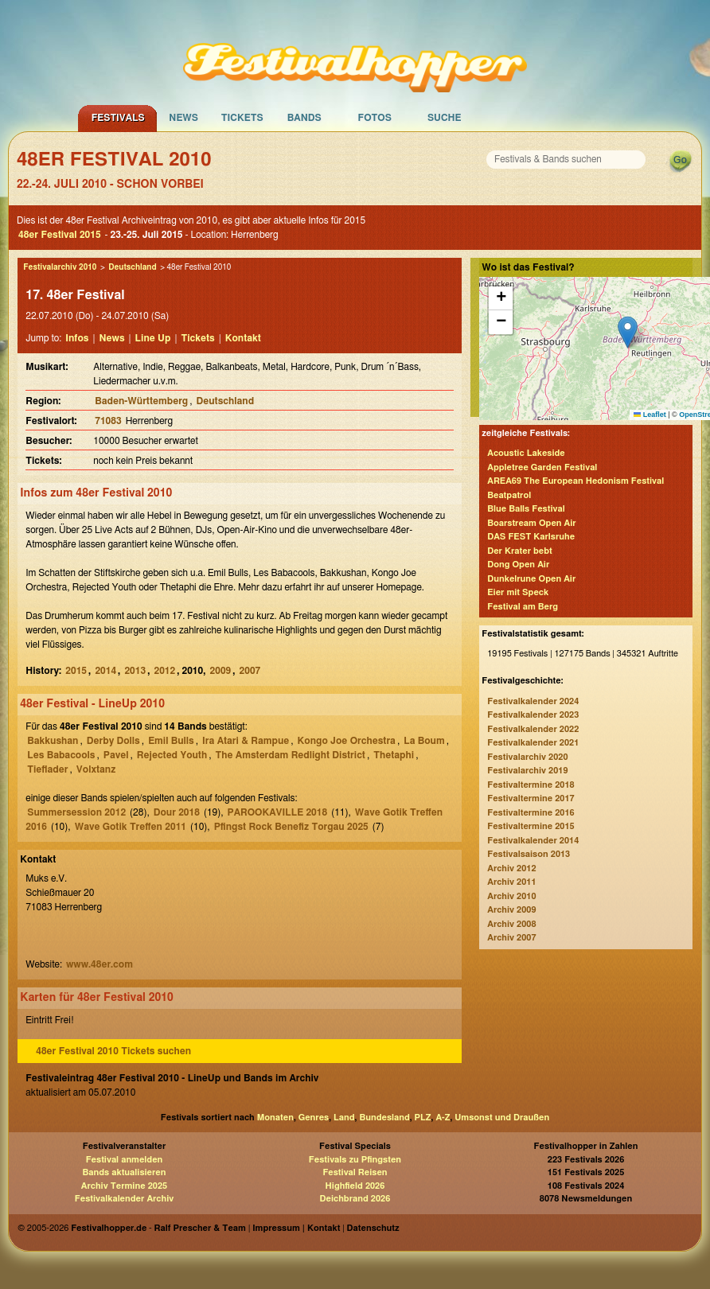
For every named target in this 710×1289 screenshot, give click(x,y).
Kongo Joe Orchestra (347, 741)
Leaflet (650, 415)
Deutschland (132, 267)
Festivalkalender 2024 (533, 701)
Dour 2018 (177, 812)
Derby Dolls (113, 741)
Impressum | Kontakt (296, 1228)
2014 (105, 671)
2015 (76, 671)
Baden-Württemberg (141, 401)
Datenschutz (373, 1228)
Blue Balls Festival (525, 508)
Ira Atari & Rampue (245, 741)
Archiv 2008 (511, 924)
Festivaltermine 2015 (530, 826)
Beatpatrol (509, 495)
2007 (250, 671)
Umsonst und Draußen (501, 1117)
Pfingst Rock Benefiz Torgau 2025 (291, 826)
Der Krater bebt (519, 551)
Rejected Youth (172, 755)
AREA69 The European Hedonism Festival (575, 481)
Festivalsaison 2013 (528, 854)
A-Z (442, 1117)
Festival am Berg (522, 606)
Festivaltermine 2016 (530, 812)
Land (344, 1117)
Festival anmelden (124, 1159)
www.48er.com (99, 964)
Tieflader (47, 769)
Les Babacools (61, 755)
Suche (444, 118)
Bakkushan (52, 741)
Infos (76, 338)
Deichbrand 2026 (355, 1198)
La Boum (424, 741)
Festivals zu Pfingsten (355, 1159)
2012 (164, 671)
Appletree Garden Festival (542, 467)
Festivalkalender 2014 (533, 840)
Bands (304, 118)
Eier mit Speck (517, 592)
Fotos (375, 118)
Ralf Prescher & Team (200, 1228)
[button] (628, 332)
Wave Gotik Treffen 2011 (130, 826)
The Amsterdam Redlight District (290, 755)
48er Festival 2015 (59, 234)
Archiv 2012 (511, 868)
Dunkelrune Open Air (531, 578)
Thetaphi (393, 755)
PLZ (423, 1117)
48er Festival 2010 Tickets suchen (113, 1051)
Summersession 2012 (76, 812)
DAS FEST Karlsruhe (531, 536)
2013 (135, 671)
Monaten (275, 1117)
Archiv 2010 (511, 896)
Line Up (153, 338)
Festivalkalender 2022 (533, 729)
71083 (108, 421)
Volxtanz (95, 769)
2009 (221, 671)
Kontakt (243, 338)
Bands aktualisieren (124, 1172)
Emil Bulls (171, 741)
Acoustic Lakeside (526, 453)
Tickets (242, 118)
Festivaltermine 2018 (530, 785)
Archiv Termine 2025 (124, 1186)
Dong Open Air (518, 564)
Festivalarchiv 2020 (527, 757)
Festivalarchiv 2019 (527, 770)
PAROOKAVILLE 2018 (278, 812)
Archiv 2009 (511, 909)
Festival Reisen (354, 1172)
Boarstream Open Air (531, 523)
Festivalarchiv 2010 (59, 267)
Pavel (116, 755)
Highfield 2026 (355, 1186)
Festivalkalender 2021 (533, 742)
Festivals (118, 118)
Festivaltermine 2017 (530, 798)
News (183, 118)
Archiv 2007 (511, 937)
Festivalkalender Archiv (124, 1198)
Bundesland (384, 1117)
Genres (313, 1117)
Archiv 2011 (511, 882)
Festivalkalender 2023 (533, 715)
